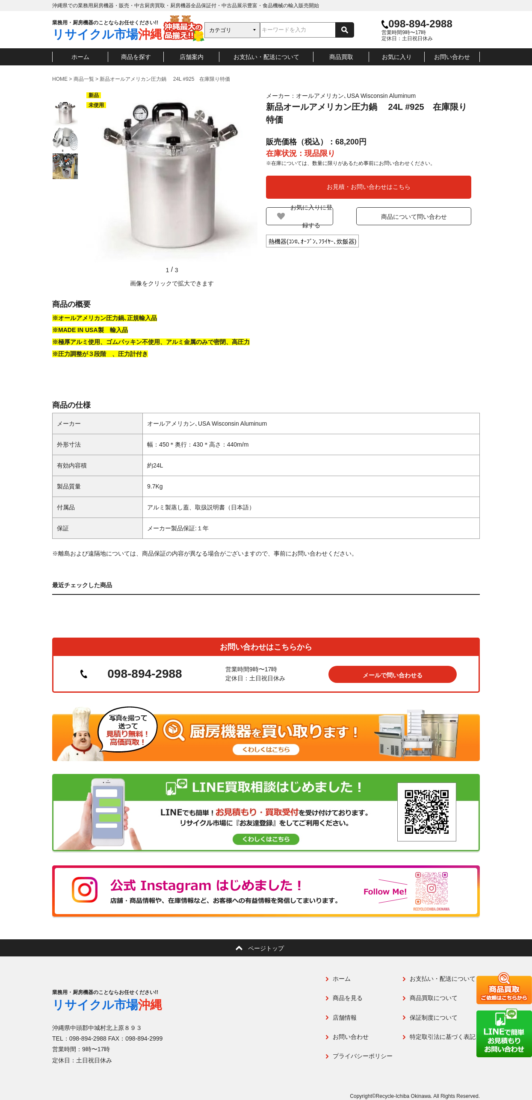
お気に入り (397, 56)
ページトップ (266, 947)
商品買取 (341, 56)
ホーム (80, 56)
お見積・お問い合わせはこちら (369, 186)
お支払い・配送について (266, 56)
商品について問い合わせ (422, 216)
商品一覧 (84, 79)
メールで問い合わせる (393, 674)
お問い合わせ (452, 56)
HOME (60, 79)
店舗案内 (192, 56)
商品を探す (136, 56)
